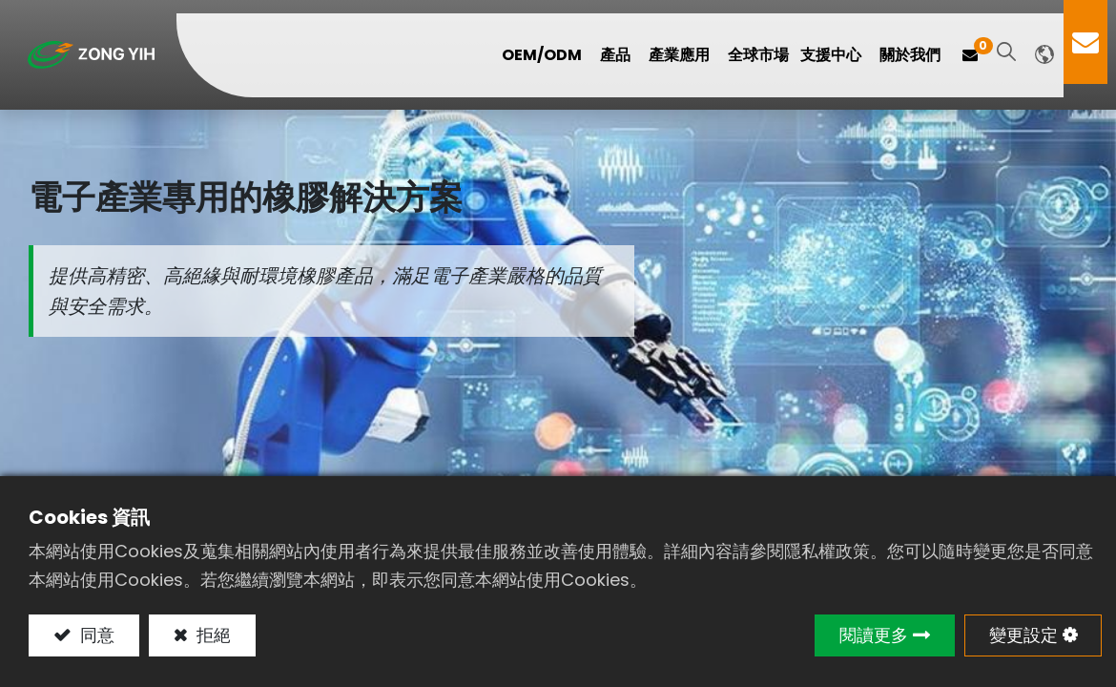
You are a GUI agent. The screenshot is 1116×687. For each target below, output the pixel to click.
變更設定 (1023, 635)
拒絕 (211, 635)
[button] (1015, 53)
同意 (94, 635)
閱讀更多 (873, 635)
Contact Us (1094, 42)
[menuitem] (767, 55)
